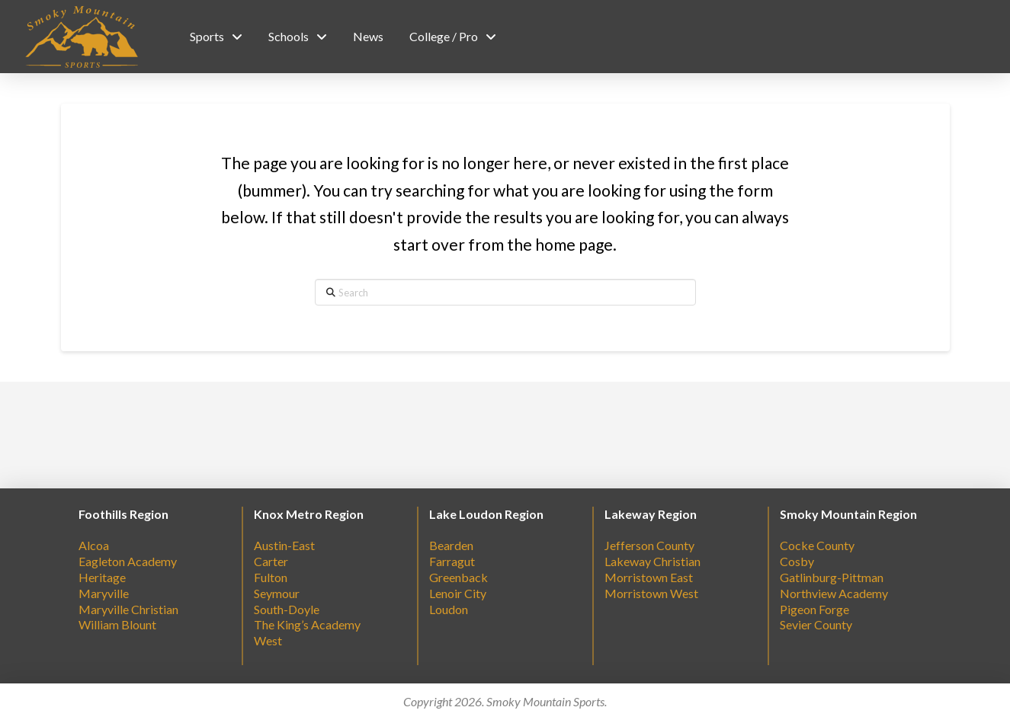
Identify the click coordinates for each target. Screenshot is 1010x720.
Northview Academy (834, 593)
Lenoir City (457, 593)
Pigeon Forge (814, 609)
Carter (271, 561)
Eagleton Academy (128, 561)
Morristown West (651, 593)
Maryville (104, 593)
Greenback (458, 577)
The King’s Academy (307, 624)
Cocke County (817, 545)
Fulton (270, 577)
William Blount (117, 624)
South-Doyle (286, 609)
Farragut (452, 561)
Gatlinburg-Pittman (831, 577)
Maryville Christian (128, 609)
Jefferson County (649, 545)
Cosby (797, 561)
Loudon (448, 609)
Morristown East (648, 577)
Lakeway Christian (652, 561)
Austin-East (284, 545)
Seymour (277, 593)
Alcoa (94, 545)
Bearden (451, 545)
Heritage (102, 577)
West (268, 640)
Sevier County (816, 624)
